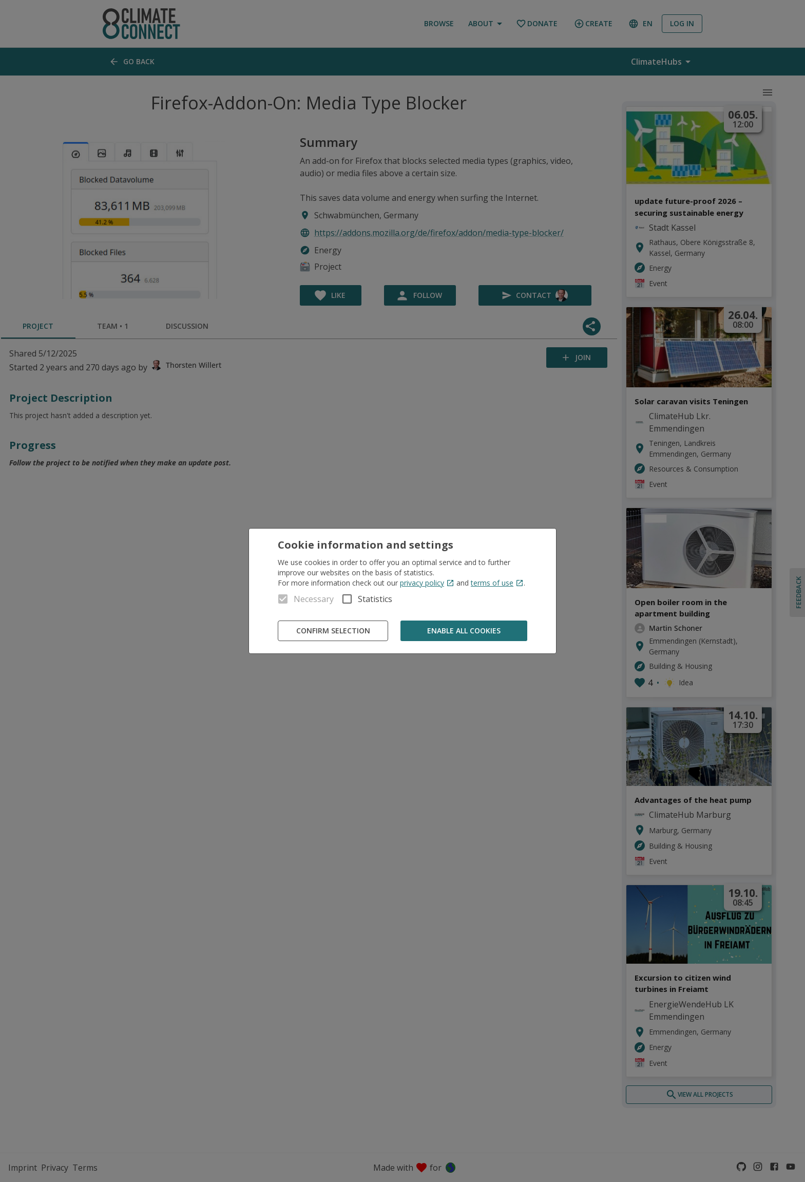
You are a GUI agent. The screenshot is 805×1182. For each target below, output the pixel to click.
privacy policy (427, 583)
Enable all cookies (463, 631)
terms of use (497, 583)
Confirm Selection (333, 631)
